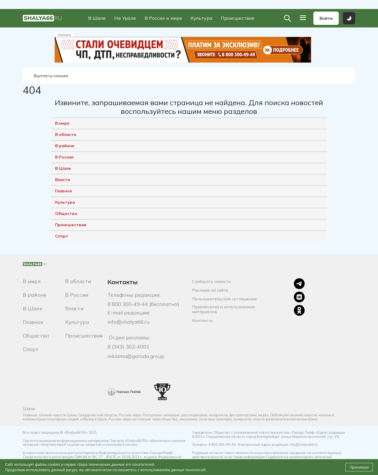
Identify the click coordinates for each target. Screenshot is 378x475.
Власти (62, 179)
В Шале (97, 18)
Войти (326, 18)
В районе (64, 146)
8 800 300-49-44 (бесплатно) (143, 304)
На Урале (125, 18)
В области (65, 134)
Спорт (61, 236)
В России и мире (163, 18)
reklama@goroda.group (135, 356)
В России (64, 157)
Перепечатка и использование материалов (223, 309)
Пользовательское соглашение (224, 298)
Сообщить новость (211, 281)
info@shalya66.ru (128, 322)
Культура (201, 18)
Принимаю (359, 467)
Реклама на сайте (210, 290)
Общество (66, 213)
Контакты (202, 320)
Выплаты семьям (51, 75)
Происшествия (237, 18)
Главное (63, 191)
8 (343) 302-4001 (128, 346)
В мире (62, 123)
